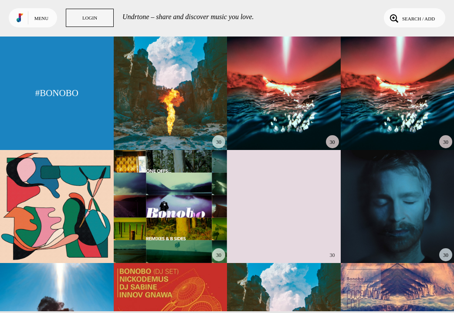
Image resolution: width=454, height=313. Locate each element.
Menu (41, 18)
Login (89, 17)
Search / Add (411, 18)
